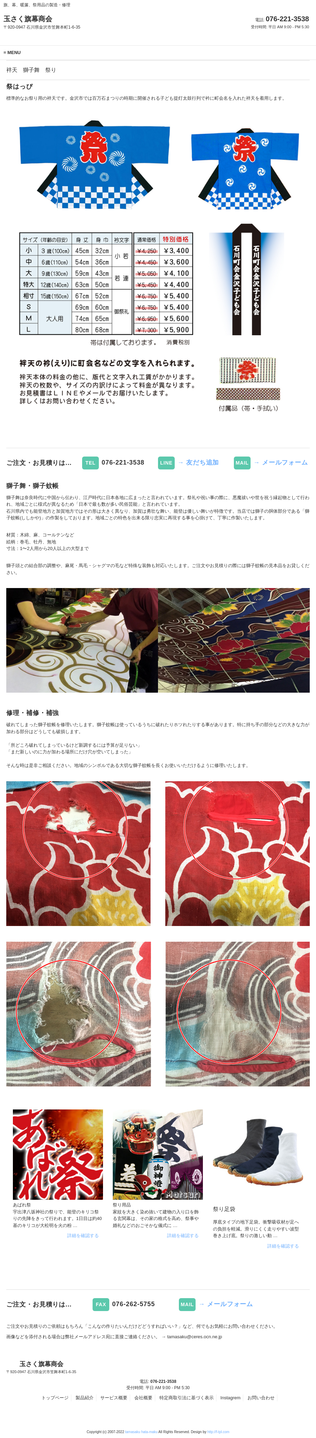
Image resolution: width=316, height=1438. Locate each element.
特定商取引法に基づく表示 (186, 1397)
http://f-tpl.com (218, 1432)
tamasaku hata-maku (141, 1432)
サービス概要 (113, 1397)
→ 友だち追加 (198, 462)
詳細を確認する (83, 1235)
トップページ (55, 1397)
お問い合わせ (261, 1397)
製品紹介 (85, 1397)
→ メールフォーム (280, 462)
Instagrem (230, 1397)
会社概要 (143, 1397)
